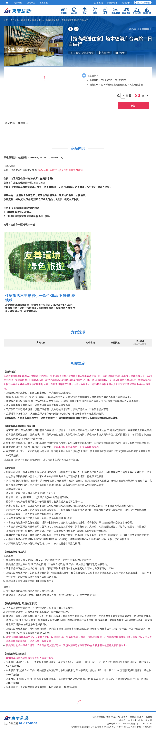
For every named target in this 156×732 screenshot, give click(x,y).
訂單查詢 (98, 2)
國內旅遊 (14, 20)
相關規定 (23, 123)
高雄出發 (147, 10)
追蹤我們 (127, 2)
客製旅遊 (43, 2)
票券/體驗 (115, 10)
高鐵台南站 (37, 20)
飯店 (105, 10)
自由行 (74, 10)
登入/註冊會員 (143, 2)
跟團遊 (64, 10)
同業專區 (18, 2)
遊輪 (84, 10)
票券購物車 (112, 2)
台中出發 (137, 10)
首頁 (6, 20)
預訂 (133, 105)
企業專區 (31, 2)
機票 (95, 10)
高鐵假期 (126, 10)
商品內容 (10, 123)
